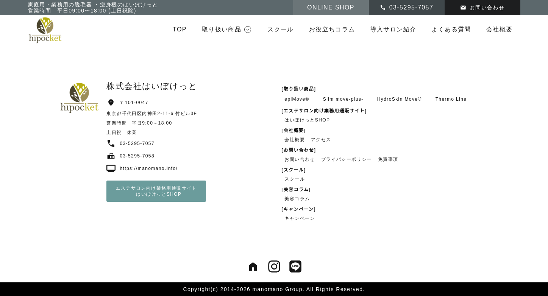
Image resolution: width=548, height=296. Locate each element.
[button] (227, 29)
